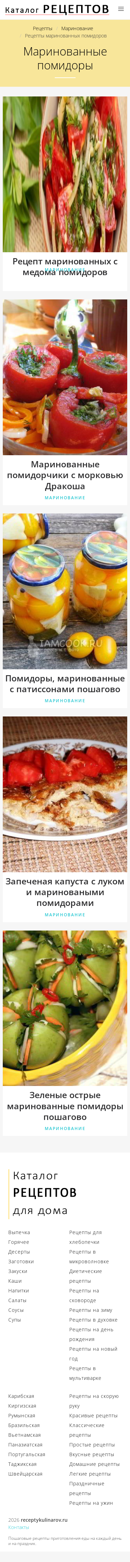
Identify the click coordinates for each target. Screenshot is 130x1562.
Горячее (18, 1242)
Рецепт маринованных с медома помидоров (65, 267)
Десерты (19, 1251)
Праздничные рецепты (87, 1488)
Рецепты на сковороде (84, 1295)
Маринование (65, 270)
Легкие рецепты (90, 1473)
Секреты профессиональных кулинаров (57, 9)
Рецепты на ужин (91, 1503)
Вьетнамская (24, 1435)
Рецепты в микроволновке (89, 1256)
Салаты (17, 1300)
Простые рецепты (92, 1444)
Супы (14, 1319)
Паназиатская (25, 1444)
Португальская (26, 1454)
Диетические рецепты (85, 1276)
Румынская (21, 1415)
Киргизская (22, 1405)
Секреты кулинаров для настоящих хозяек (43, 1194)
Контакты (18, 1527)
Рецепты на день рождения (91, 1334)
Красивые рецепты (93, 1415)
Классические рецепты (87, 1430)
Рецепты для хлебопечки (85, 1237)
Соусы (16, 1310)
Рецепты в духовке (93, 1319)
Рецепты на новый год (93, 1353)
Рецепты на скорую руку (94, 1401)
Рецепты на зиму (90, 1310)
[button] (121, 9)
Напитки (18, 1290)
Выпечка (19, 1232)
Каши (15, 1280)
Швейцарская (25, 1473)
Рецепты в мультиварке (85, 1373)
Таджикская (22, 1464)
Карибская (21, 1396)
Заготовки (21, 1261)
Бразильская (24, 1425)
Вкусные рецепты (91, 1454)
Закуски (17, 1271)
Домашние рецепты (94, 1464)
